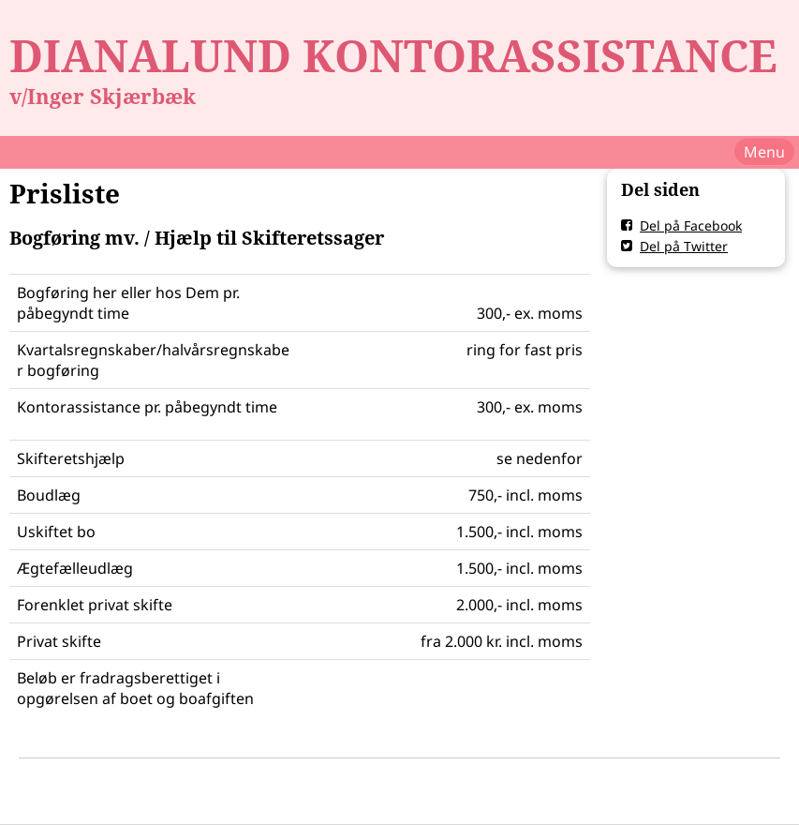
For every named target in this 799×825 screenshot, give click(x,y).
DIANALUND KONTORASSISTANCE (393, 55)
